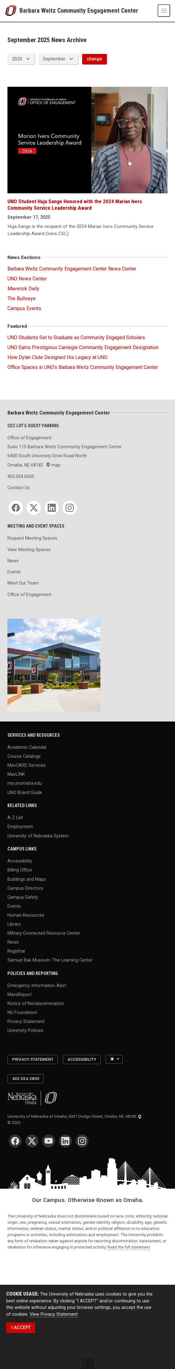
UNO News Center (27, 279)
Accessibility (19, 860)
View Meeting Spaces (28, 549)
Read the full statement (128, 1247)
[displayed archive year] (21, 59)
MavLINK (16, 774)
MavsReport (19, 994)
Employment (20, 826)
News (13, 560)
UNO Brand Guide (24, 792)
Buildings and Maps (26, 878)
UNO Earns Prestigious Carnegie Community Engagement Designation (83, 347)
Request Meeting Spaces (32, 538)
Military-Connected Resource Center (43, 933)
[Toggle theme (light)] (114, 1059)
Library (14, 923)
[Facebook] (16, 508)
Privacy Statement (26, 1021)
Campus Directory (25, 887)
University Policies (25, 1030)
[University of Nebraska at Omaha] (12, 10)
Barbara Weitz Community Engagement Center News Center (71, 269)
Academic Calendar (27, 747)
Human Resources (25, 914)
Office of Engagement (29, 594)
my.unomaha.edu (24, 783)
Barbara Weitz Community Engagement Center (79, 10)
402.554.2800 (25, 1078)
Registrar (16, 951)
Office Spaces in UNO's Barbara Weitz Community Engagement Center (82, 367)
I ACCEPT (21, 1327)
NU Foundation (22, 1012)
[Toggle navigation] (164, 10)
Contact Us (18, 487)
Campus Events (24, 308)
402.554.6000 (20, 476)
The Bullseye (21, 298)
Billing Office (19, 869)
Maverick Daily (23, 289)
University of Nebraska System (38, 835)
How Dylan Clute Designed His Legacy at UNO (57, 357)
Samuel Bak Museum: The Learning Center (50, 960)
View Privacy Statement (54, 1314)
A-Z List (15, 817)
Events (14, 571)
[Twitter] (34, 508)
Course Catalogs (24, 756)
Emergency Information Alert (36, 985)
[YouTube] (48, 1140)
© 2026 (14, 1122)
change (94, 58)
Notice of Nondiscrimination (35, 1003)
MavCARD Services (26, 765)
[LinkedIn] (52, 508)
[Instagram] (70, 508)
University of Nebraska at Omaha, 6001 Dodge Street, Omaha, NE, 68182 (74, 1116)
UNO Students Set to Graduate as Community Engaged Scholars (76, 337)
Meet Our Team (23, 583)
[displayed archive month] (58, 59)
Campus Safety (22, 896)
